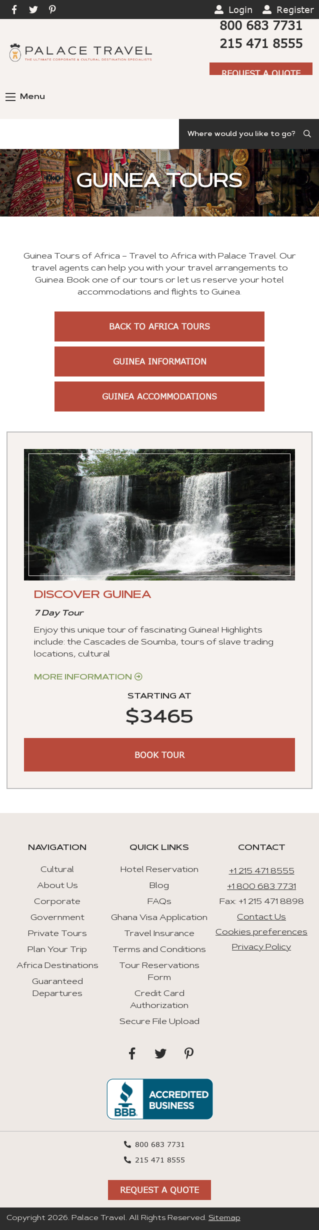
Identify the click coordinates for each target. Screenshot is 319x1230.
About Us (57, 886)
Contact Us (261, 918)
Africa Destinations (57, 966)
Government (57, 918)
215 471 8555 (261, 43)
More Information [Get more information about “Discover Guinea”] (83, 678)
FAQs (160, 902)
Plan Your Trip (57, 950)
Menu (25, 97)
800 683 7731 (261, 25)
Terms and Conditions (159, 950)
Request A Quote (261, 73)
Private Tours (57, 934)
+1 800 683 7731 (261, 887)
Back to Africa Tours (159, 326)
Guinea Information (159, 361)
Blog (159, 886)
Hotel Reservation (159, 870)
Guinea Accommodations (159, 396)
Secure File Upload (160, 1022)
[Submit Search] (308, 134)
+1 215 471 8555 (261, 872)
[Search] (249, 134)
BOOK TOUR (159, 755)
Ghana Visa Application (159, 918)
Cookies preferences (262, 932)
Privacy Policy (261, 948)
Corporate (57, 902)
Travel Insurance (159, 934)
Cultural (57, 870)
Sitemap (224, 1218)
